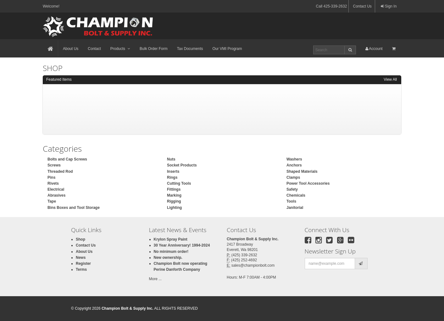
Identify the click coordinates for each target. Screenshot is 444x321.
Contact (94, 48)
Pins (51, 177)
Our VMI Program (227, 48)
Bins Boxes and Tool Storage (73, 207)
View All (390, 79)
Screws (54, 165)
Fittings (173, 189)
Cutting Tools (179, 183)
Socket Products (182, 165)
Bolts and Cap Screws (67, 159)
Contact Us (362, 6)
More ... (155, 279)
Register (83, 263)
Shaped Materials (302, 171)
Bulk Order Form (154, 48)
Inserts (173, 171)
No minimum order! (171, 251)
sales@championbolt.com (253, 265)
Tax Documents (190, 48)
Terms (81, 269)
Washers (294, 159)
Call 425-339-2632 (331, 6)
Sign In (389, 6)
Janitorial (294, 207)
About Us (70, 48)
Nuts (171, 159)
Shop (80, 239)
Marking (174, 195)
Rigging (174, 201)
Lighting (174, 207)
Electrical (55, 189)
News (81, 257)
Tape (51, 201)
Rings (172, 177)
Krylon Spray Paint (170, 239)
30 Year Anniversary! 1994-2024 (182, 245)
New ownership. (168, 257)
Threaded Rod (60, 171)
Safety (292, 189)
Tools (291, 201)
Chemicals (295, 195)
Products (120, 49)
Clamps (293, 177)
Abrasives (56, 195)
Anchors (294, 165)
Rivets (53, 183)
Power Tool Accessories (308, 183)
